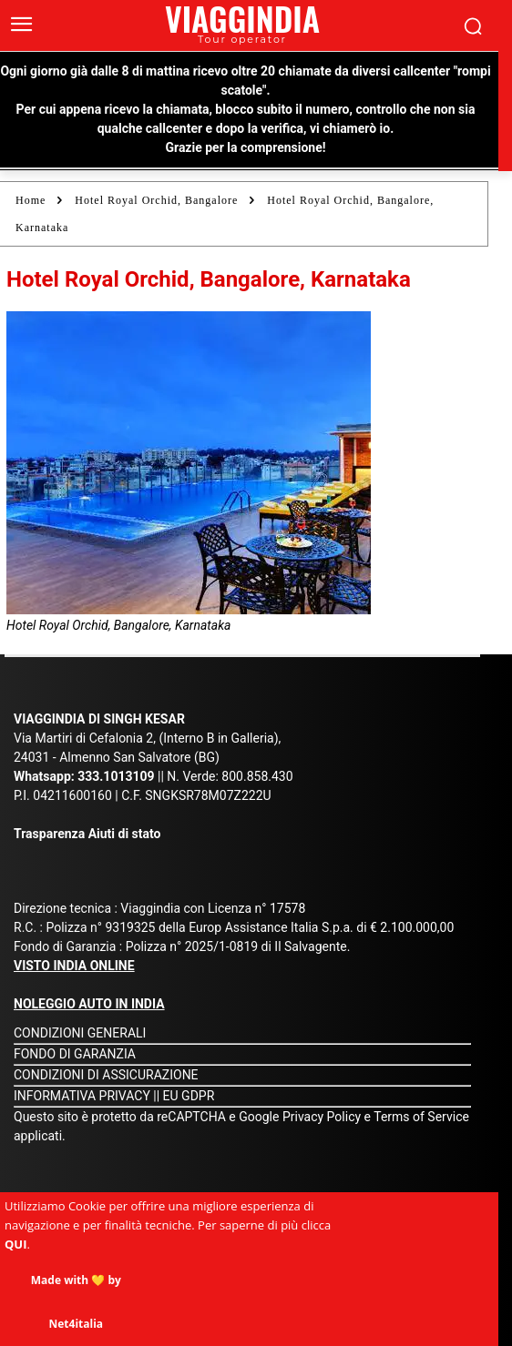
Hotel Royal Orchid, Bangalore (156, 200)
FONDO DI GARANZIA (75, 1054)
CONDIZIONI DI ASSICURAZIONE (106, 1075)
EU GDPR (189, 1095)
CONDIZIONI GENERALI (80, 1033)
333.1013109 (115, 776)
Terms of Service (421, 1116)
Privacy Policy (323, 1116)
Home (30, 200)
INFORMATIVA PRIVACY (82, 1095)
